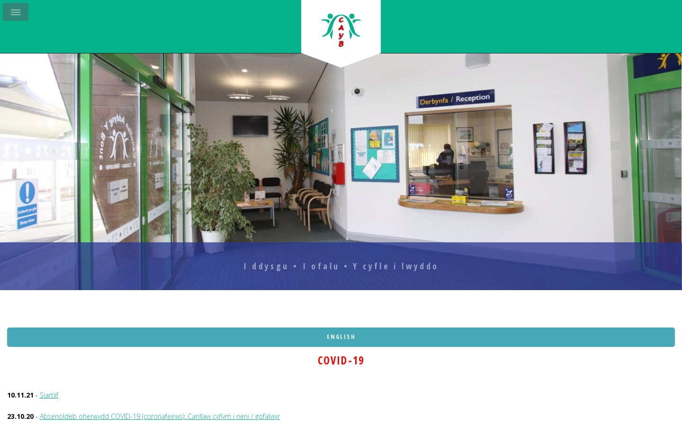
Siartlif (49, 394)
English (341, 337)
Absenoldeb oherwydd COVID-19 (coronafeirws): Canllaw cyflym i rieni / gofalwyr (160, 416)
